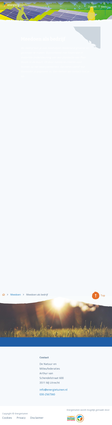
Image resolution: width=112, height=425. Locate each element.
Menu (104, 5)
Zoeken (92, 5)
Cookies (7, 417)
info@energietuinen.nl (53, 389)
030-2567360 (47, 394)
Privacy (21, 417)
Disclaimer (36, 417)
